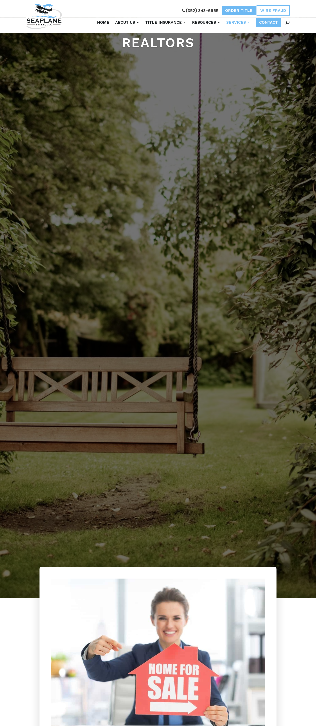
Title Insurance (163, 22)
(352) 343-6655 (200, 10)
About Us (125, 22)
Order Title (238, 10)
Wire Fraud (273, 10)
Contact (268, 22)
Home (103, 22)
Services (236, 22)
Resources (204, 22)
